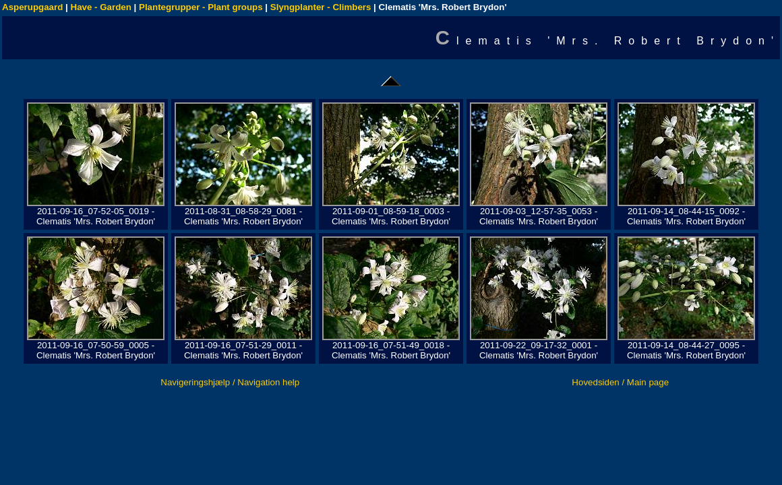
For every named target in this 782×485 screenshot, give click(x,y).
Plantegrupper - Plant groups (201, 7)
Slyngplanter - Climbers (320, 7)
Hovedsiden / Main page (620, 382)
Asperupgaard (32, 7)
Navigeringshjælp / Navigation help (229, 382)
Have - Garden (101, 7)
